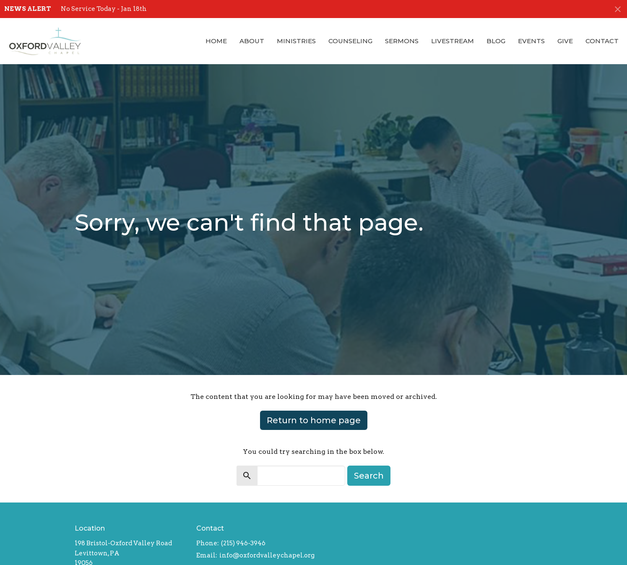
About (251, 41)
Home (216, 41)
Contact (602, 41)
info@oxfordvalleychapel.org (267, 555)
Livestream (452, 41)
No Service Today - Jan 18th (104, 9)
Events (531, 41)
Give (565, 41)
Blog (496, 41)
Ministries (296, 41)
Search (369, 476)
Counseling (350, 41)
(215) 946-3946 (243, 543)
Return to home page (314, 420)
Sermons (402, 41)
